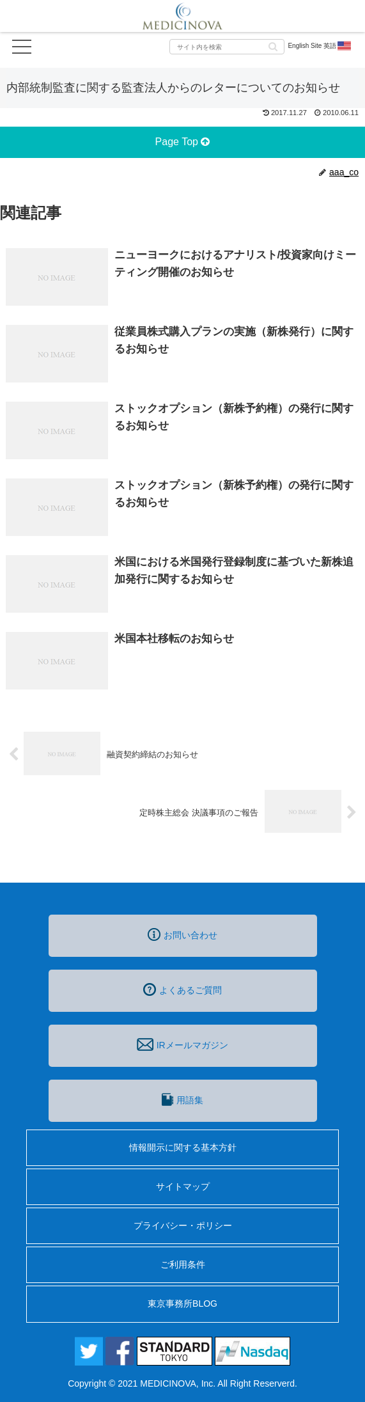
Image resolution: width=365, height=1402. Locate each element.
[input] (226, 46)
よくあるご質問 (182, 989)
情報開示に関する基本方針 (183, 1147)
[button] (273, 45)
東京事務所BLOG (182, 1303)
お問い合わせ (182, 934)
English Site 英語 (320, 46)
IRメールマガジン (182, 1044)
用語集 (182, 1099)
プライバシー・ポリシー (183, 1225)
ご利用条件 (182, 1264)
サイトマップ (183, 1186)
